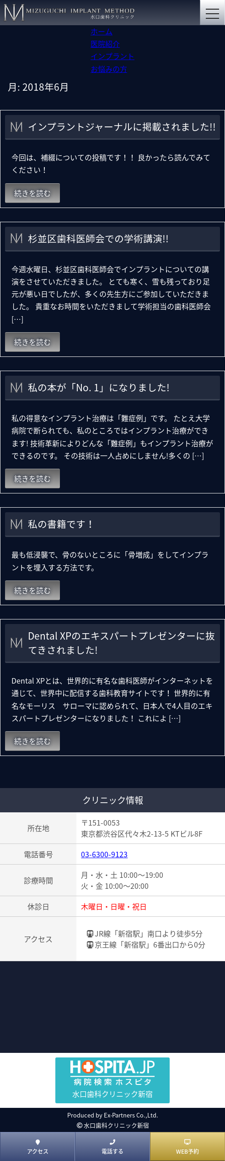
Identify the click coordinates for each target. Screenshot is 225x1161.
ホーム (101, 31)
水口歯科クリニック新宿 (116, 1125)
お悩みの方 (109, 68)
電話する (112, 1147)
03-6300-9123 (104, 854)
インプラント (112, 55)
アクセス (37, 1147)
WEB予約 (187, 1147)
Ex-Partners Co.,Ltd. (131, 1115)
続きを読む (32, 192)
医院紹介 (105, 43)
